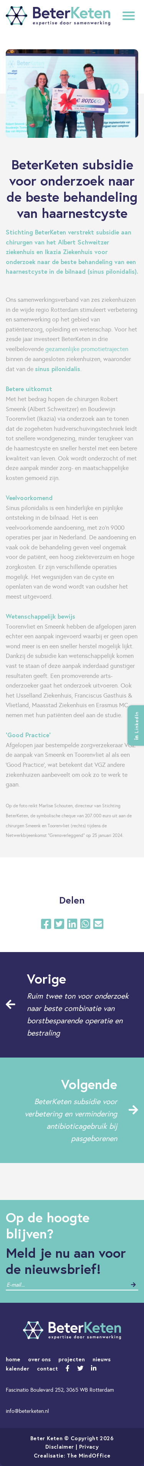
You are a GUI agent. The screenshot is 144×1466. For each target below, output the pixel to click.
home (13, 1359)
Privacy (89, 1446)
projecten (71, 1359)
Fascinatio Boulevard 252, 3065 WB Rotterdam (60, 1389)
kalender (17, 1368)
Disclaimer (59, 1446)
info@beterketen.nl (27, 1410)
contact (47, 1368)
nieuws (102, 1359)
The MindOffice (88, 1455)
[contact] (36, 1285)
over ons (39, 1359)
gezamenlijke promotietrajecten (86, 349)
